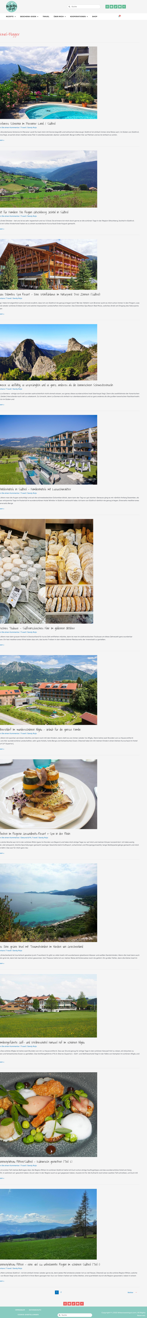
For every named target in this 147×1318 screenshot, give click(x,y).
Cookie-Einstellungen (28, 1315)
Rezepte (11, 16)
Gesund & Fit (26, 838)
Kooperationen (79, 16)
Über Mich (60, 16)
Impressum (20, 1310)
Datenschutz (35, 1310)
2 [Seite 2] (61, 1292)
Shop (94, 16)
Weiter (132, 1292)
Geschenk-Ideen (29, 16)
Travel (46, 16)
